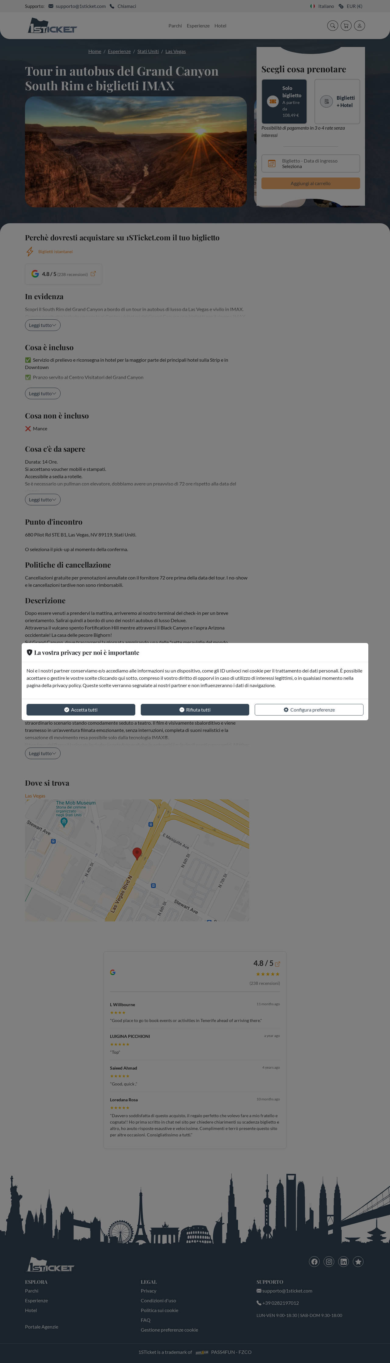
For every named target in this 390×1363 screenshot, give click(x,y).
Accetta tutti (81, 709)
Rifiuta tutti (195, 709)
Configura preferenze (309, 709)
